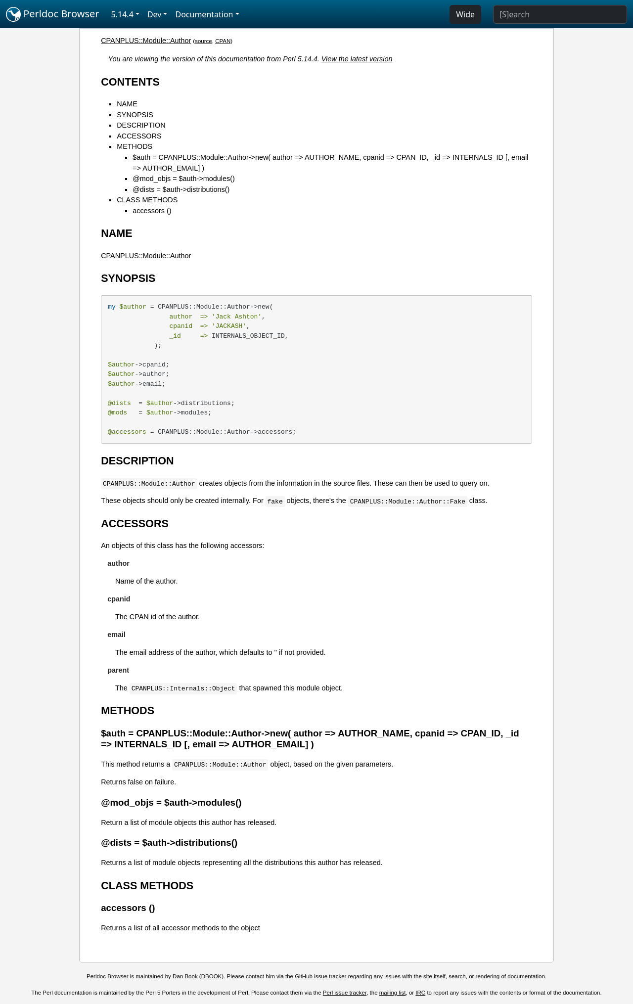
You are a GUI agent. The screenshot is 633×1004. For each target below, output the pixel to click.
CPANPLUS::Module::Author (146, 41)
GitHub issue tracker (320, 976)
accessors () (152, 211)
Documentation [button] (204, 14)
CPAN (222, 41)
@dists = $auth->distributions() (181, 189)
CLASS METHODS (147, 200)
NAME (127, 104)
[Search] (560, 14)
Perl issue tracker (344, 993)
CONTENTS (130, 82)
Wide (465, 14)
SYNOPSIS (135, 115)
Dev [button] (154, 14)
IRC (420, 993)
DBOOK (211, 976)
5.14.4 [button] (122, 14)
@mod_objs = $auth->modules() (184, 179)
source (203, 41)
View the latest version (357, 59)
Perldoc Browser (52, 14)
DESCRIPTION (141, 125)
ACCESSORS (139, 136)
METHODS (134, 146)
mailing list (392, 993)
